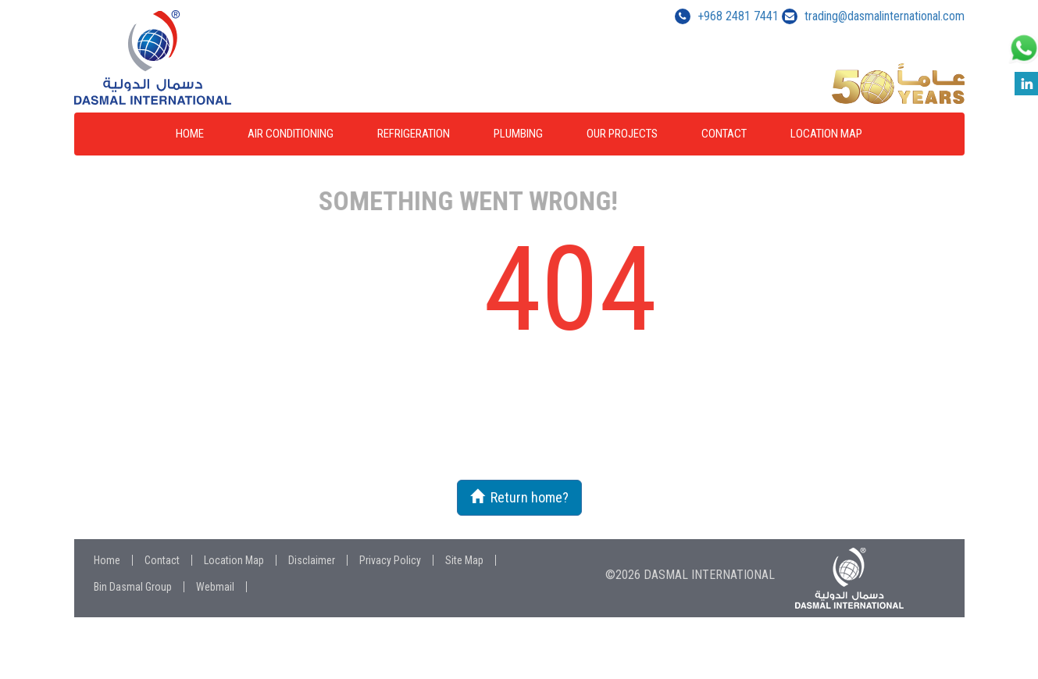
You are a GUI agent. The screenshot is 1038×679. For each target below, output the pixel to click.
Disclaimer (311, 560)
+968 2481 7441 (738, 16)
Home (190, 134)
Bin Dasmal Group (133, 586)
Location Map (826, 134)
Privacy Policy (390, 560)
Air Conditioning (291, 134)
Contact (724, 134)
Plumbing (518, 134)
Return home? (519, 497)
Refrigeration (413, 134)
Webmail (215, 586)
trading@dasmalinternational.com (884, 16)
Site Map (464, 560)
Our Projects (622, 134)
